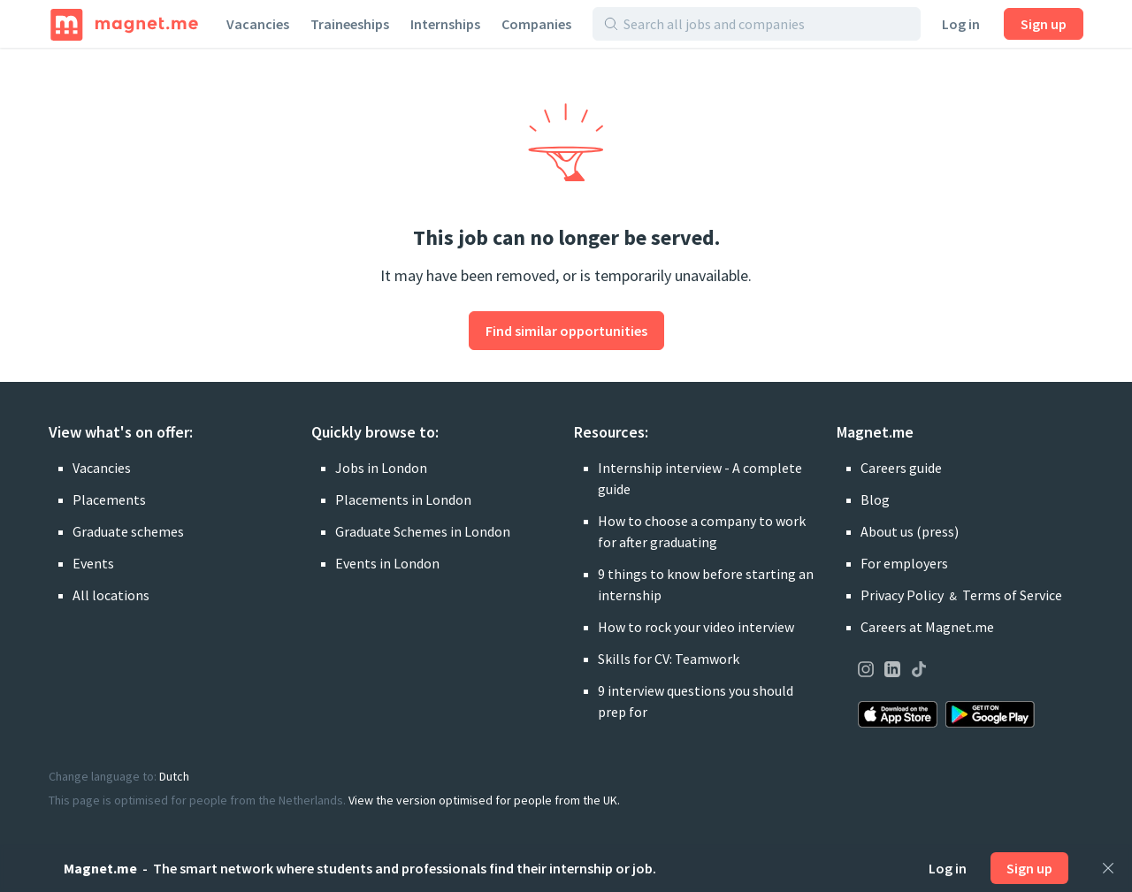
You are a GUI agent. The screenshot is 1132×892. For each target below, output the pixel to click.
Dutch (174, 776)
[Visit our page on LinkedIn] (892, 671)
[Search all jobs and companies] (766, 23)
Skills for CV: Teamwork (668, 658)
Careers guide (901, 467)
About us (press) (909, 531)
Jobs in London (381, 467)
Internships (445, 24)
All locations (111, 595)
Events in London (387, 563)
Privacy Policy (902, 595)
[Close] (1108, 868)
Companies (536, 24)
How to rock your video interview (696, 627)
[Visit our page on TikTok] (919, 671)
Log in (961, 24)
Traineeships (349, 24)
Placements (109, 499)
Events (93, 563)
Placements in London (403, 499)
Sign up (1044, 24)
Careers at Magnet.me (927, 627)
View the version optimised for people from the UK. (484, 800)
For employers (904, 563)
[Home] (124, 24)
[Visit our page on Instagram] (866, 671)
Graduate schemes (128, 531)
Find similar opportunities (566, 330)
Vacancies (257, 24)
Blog (875, 499)
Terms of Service (1012, 595)
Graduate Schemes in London (422, 531)
